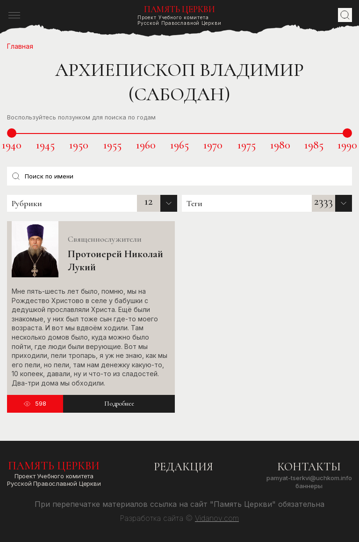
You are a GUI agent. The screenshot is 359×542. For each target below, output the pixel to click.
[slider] (11, 133)
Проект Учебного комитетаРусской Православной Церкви (179, 15)
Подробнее (119, 404)
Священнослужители (105, 239)
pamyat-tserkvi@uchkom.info (309, 478)
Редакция (183, 467)
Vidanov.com (217, 518)
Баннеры (309, 486)
